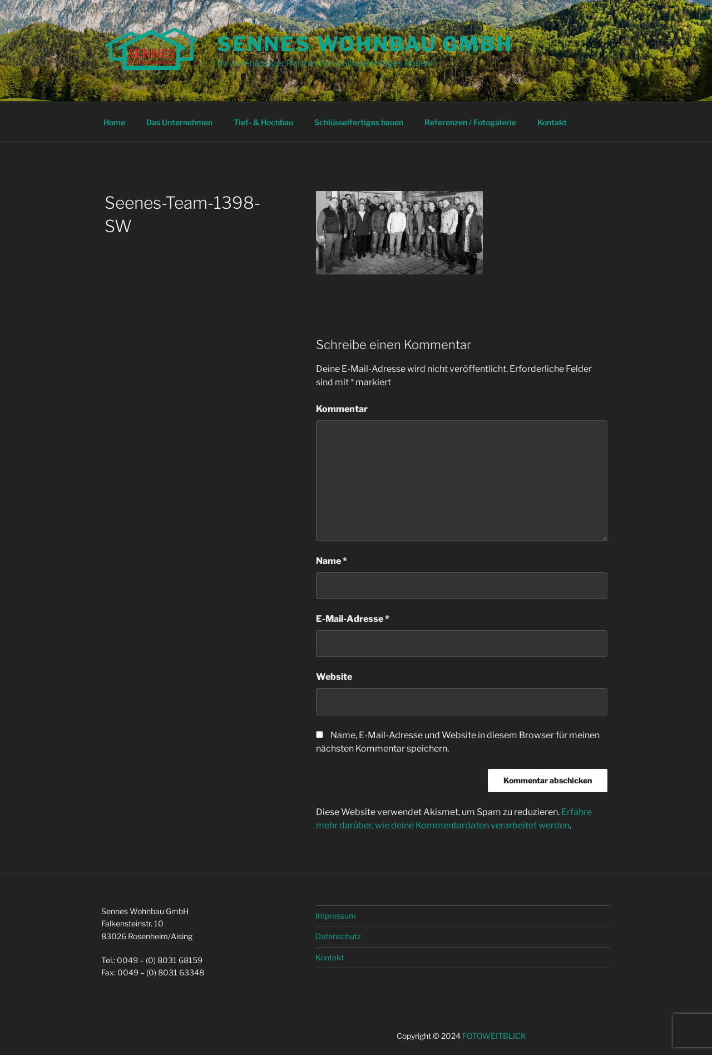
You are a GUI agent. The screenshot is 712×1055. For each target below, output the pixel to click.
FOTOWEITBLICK (494, 1036)
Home (114, 122)
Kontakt (552, 122)
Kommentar (342, 409)
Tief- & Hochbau (263, 122)
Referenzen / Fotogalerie (470, 122)
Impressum (335, 915)
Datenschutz (338, 936)
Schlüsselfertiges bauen (358, 122)
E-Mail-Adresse (352, 619)
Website (334, 676)
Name (331, 561)
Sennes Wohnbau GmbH (365, 44)
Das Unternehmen (179, 122)
